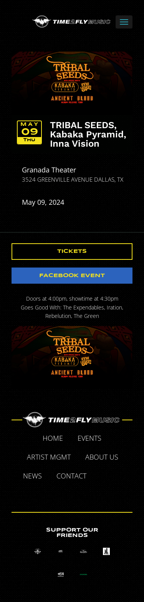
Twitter (120, 477)
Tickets (72, 251)
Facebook (102, 477)
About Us (101, 457)
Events (89, 438)
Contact (71, 475)
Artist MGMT (49, 457)
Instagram (81, 494)
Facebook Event (72, 275)
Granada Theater (49, 169)
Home (53, 438)
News (32, 475)
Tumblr (63, 494)
